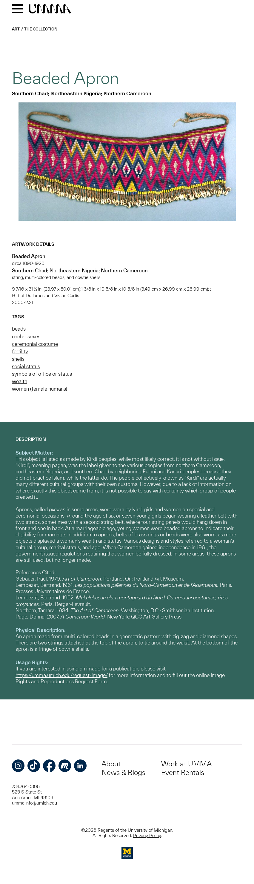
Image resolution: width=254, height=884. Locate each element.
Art (16, 29)
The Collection (40, 29)
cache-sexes (26, 336)
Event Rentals (182, 772)
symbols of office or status (42, 374)
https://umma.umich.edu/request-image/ (61, 675)
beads (19, 329)
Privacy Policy (147, 835)
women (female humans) (39, 389)
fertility (20, 351)
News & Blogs (123, 772)
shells (18, 359)
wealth (19, 381)
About (111, 764)
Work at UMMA (186, 764)
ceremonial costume (35, 344)
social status (26, 366)
